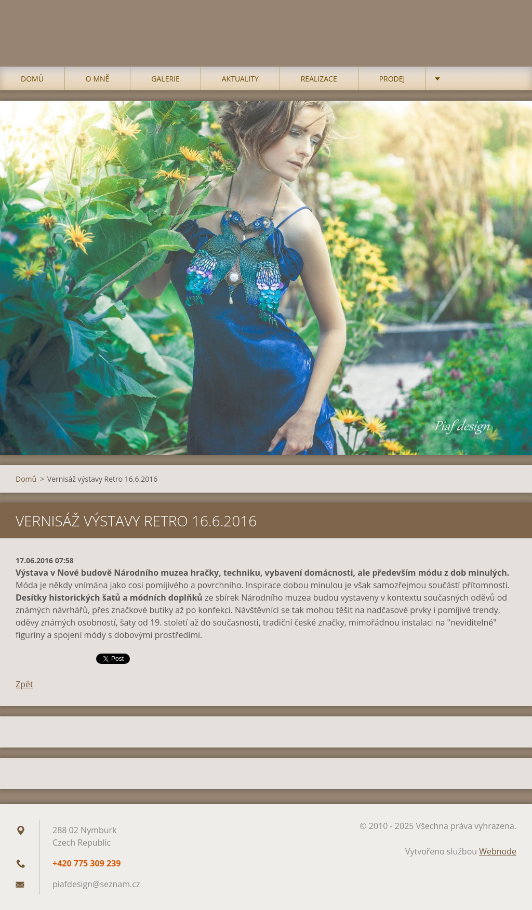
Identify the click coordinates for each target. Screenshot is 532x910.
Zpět (24, 684)
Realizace (319, 79)
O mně (97, 79)
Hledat (505, 30)
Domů (32, 79)
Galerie (165, 79)
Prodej (392, 79)
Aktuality (240, 79)
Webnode (497, 851)
